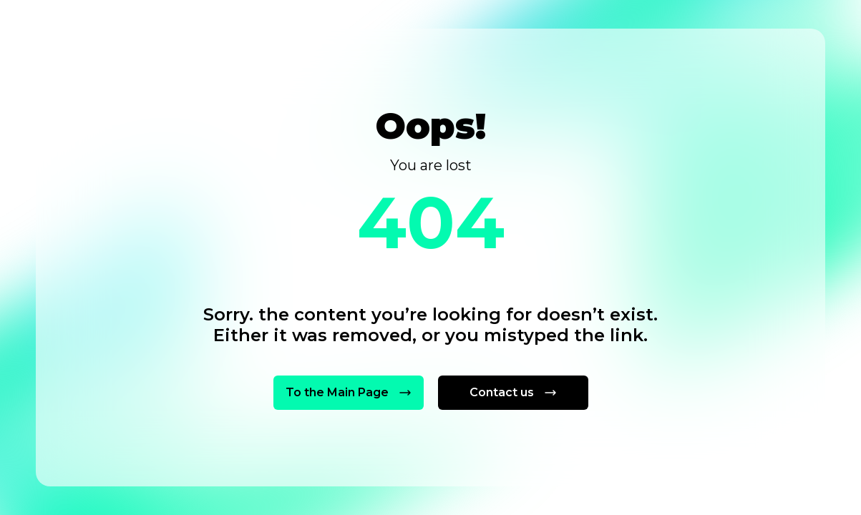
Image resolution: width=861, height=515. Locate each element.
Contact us (513, 392)
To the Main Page (348, 392)
